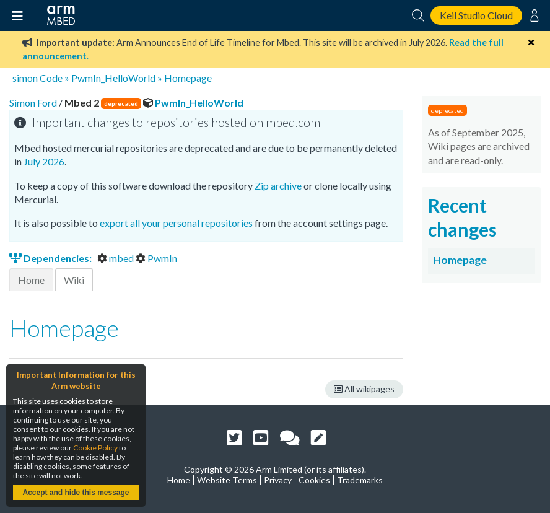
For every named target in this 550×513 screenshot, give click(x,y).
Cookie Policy (95, 447)
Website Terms (227, 480)
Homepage (188, 78)
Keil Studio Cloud (476, 15)
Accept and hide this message (75, 492)
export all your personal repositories (176, 223)
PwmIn (156, 258)
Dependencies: (51, 258)
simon (25, 78)
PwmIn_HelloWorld (113, 78)
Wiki (74, 280)
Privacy (278, 480)
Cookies (314, 480)
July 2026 (44, 161)
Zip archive (278, 185)
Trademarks (360, 480)
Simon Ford (34, 102)
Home (31, 280)
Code (51, 78)
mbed (116, 258)
